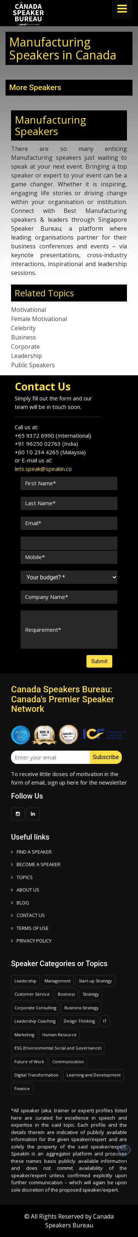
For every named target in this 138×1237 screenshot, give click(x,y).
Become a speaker (35, 864)
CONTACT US (28, 915)
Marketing (24, 1034)
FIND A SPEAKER (31, 851)
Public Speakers (33, 365)
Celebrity (23, 328)
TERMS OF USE (30, 928)
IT (105, 1021)
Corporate (25, 346)
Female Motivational (39, 319)
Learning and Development (94, 1075)
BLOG (20, 902)
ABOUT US (25, 889)
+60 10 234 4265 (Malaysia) (50, 452)
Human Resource (59, 1034)
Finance (22, 1088)
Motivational (28, 310)
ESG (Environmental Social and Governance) (57, 1048)
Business (23, 337)
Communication (68, 1061)
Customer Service (32, 994)
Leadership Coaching (35, 1021)
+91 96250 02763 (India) (46, 443)
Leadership (26, 356)
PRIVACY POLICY (31, 940)
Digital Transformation (36, 1075)
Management (58, 980)
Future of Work (29, 1061)
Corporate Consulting (35, 1007)
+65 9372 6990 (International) (53, 435)
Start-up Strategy (95, 980)
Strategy (91, 994)
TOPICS (22, 877)
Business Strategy (81, 1007)
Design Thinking (79, 1021)
